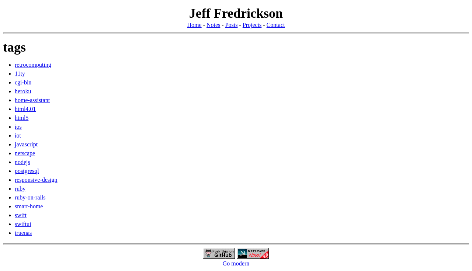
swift (21, 215)
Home (194, 25)
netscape (25, 153)
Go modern (236, 263)
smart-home (29, 206)
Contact (276, 25)
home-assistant (32, 100)
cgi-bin (23, 82)
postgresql (27, 171)
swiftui (23, 224)
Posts (231, 25)
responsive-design (36, 180)
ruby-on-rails (30, 197)
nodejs (22, 162)
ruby (20, 188)
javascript (26, 144)
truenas (23, 233)
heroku (23, 91)
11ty (20, 73)
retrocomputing (33, 65)
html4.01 (25, 109)
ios (18, 127)
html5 (21, 118)
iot (18, 135)
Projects (252, 25)
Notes (213, 25)
